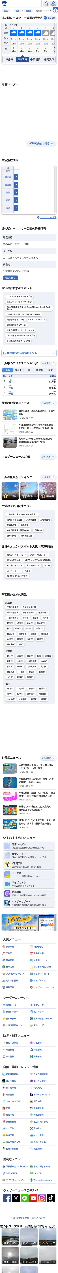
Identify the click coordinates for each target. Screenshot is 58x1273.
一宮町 (22, 672)
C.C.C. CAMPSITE (36, 320)
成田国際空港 (26, 536)
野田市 (10, 623)
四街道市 (44, 634)
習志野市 (41, 623)
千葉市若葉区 (28, 613)
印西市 (20, 639)
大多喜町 (22, 699)
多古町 (10, 667)
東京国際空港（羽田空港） (18, 530)
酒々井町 (11, 644)
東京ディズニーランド (16, 555)
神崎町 (44, 661)
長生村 (42, 672)
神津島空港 (12, 525)
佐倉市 (30, 623)
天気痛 (8, 185)
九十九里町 (32, 667)
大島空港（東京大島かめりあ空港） (22, 514)
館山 (11, 382)
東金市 (30, 656)
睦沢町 (32, 672)
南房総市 (43, 694)
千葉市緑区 (43, 613)
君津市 (10, 694)
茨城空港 (38, 530)
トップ (6, 11)
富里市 (40, 639)
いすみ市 (11, 699)
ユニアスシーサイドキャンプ (19, 302)
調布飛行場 (12, 536)
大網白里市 (32, 661)
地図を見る (10, 278)
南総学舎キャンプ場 (15, 320)
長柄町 (20, 677)
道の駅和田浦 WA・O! (16, 325)
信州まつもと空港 (14, 520)
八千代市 (39, 628)
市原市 (18, 628)
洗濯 (8, 208)
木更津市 (21, 689)
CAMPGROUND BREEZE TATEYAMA (23, 314)
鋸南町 (44, 699)
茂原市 (20, 656)
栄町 (21, 644)
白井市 (30, 639)
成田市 (20, 623)
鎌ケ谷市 (22, 634)
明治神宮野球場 (13, 560)
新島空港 (24, 525)
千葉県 (28, 11)
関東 (17, 11)
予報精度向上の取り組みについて (28, 1218)
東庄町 (20, 667)
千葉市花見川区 (29, 607)
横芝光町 (11, 672)
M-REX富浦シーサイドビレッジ (20, 330)
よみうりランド (13, 571)
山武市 (20, 661)
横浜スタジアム (33, 565)
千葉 (11, 394)
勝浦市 (32, 689)
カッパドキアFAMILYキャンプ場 (21, 335)
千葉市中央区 (12, 607)
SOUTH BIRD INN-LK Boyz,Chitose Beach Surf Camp (28, 308)
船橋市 (36, 618)
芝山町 (44, 667)
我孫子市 (11, 634)
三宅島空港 (45, 520)
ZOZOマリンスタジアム (17, 576)
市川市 (25, 618)
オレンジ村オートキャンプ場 (19, 296)
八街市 (10, 639)
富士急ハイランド (14, 565)
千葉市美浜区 (12, 618)
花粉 (8, 200)
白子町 (10, 677)
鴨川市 (42, 689)
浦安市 (34, 634)
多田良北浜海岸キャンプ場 (18, 341)
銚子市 (10, 656)
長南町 (30, 677)
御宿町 (34, 699)
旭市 (39, 656)
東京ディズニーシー (38, 555)
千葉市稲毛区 (12, 613)
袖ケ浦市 (31, 694)
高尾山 (27, 571)
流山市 (28, 628)
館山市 (10, 689)
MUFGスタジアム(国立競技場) (38, 560)
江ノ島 (47, 565)
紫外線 (8, 177)
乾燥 (8, 192)
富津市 (20, 694)
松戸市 (46, 618)
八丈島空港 (31, 520)
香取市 (10, 661)
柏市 (9, 628)
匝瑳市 (48, 656)
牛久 (11, 388)
